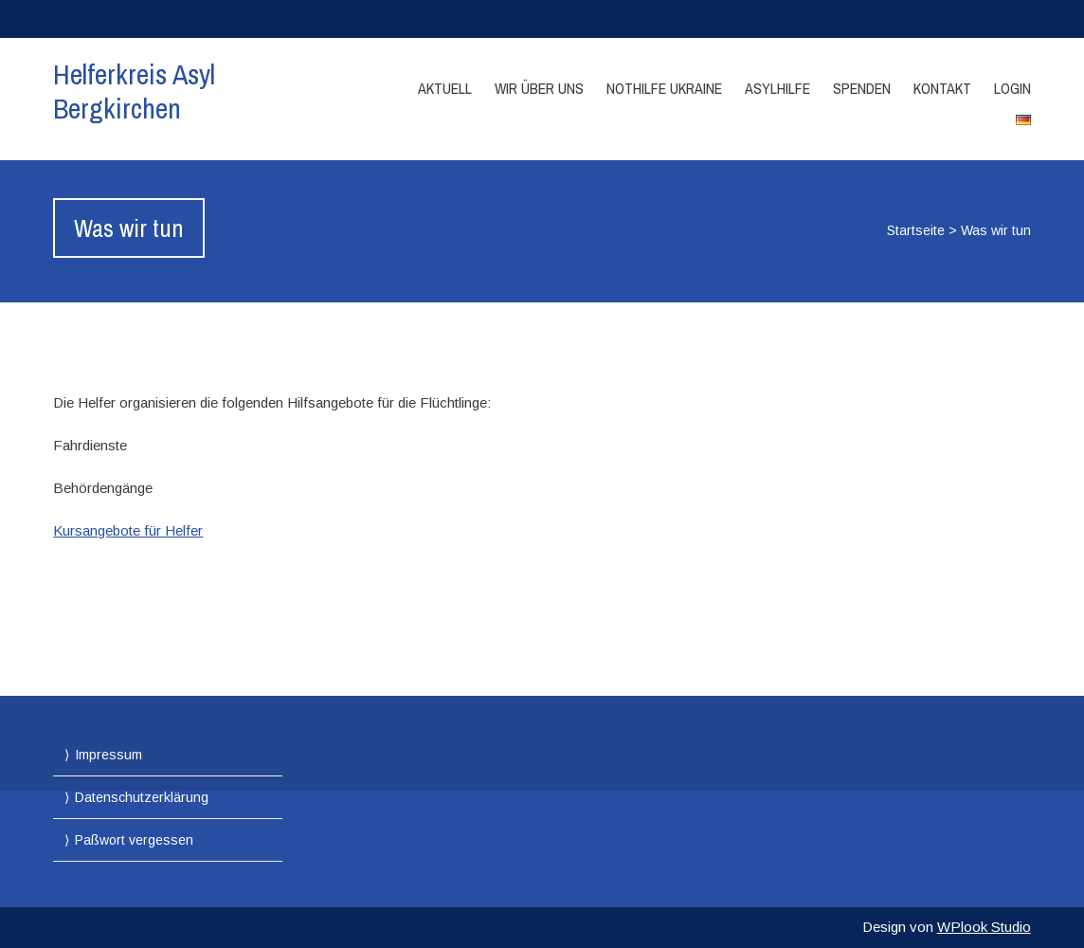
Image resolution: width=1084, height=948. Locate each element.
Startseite (916, 230)
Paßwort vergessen (134, 840)
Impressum (108, 754)
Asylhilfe (777, 88)
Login (1012, 88)
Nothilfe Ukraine (664, 88)
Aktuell (445, 88)
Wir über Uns (539, 88)
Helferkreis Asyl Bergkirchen (134, 91)
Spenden (862, 88)
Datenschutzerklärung (141, 797)
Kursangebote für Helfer (128, 530)
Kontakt (942, 88)
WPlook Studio (984, 927)
